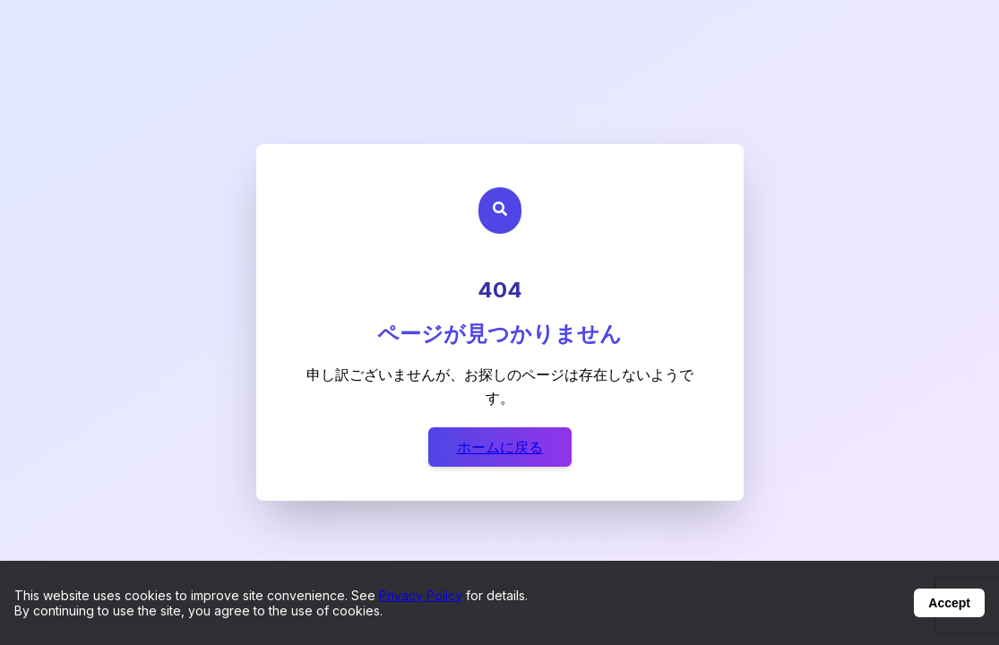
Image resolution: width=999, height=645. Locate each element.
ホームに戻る (500, 447)
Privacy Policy (420, 595)
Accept (949, 603)
